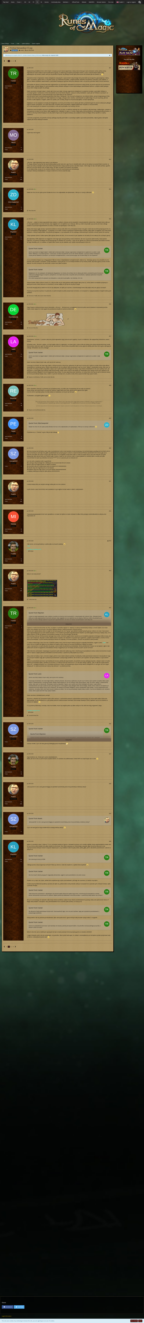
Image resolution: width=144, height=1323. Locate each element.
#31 (110, 481)
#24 (110, 189)
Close (140, 1321)
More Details (134, 1321)
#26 (110, 304)
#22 (110, 129)
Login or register (131, 2)
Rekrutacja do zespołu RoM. (50, 55)
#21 (110, 68)
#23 (110, 159)
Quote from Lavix (35, 674)
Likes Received (8, 86)
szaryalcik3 (31, 787)
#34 (110, 570)
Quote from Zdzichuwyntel (38, 423)
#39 (110, 813)
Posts (6, 88)
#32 (110, 511)
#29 (110, 418)
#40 (110, 841)
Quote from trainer (36, 248)
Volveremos (66, 307)
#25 (110, 219)
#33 (110, 541)
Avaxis (22, 50)
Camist (58, 307)
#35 (110, 607)
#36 (110, 723)
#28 (110, 385)
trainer (30, 162)
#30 (110, 448)
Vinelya (31, 551)
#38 (110, 783)
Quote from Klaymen (36, 613)
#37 (110, 754)
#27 (110, 336)
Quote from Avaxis (35, 818)
